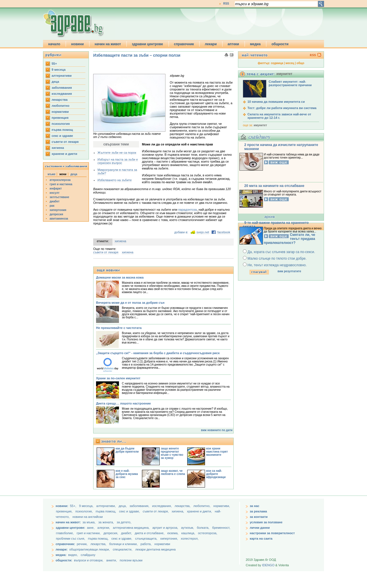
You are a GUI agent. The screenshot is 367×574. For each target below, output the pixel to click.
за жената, (106, 522)
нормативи (60, 111)
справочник (184, 44)
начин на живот (108, 44)
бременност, (221, 527)
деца (55, 81)
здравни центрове (147, 44)
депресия (56, 214)
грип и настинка (61, 184)
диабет (55, 201)
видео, (73, 555)
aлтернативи (62, 75)
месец (290, 63)
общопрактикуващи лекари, (89, 549)
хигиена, (178, 511)
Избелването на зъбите (114, 180)
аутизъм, (188, 527)
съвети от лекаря (65, 141)
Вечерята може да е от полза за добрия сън (130, 302)
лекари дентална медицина (155, 549)
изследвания (62, 93)
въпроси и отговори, (88, 560)
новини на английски (88, 516)
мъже (51, 174)
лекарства (60, 99)
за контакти (259, 516)
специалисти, (122, 549)
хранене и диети (64, 153)
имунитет (260, 125)
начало (54, 44)
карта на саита (261, 538)
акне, (91, 527)
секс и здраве (62, 135)
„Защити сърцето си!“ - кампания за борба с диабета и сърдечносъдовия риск (158, 353)
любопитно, (202, 506)
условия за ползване (266, 522)
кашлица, (188, 533)
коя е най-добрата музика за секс (127, 474)
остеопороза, (207, 533)
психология (61, 123)
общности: (64, 560)
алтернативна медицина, (132, 527)
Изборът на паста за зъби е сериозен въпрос (117, 161)
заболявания (62, 87)
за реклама (258, 511)
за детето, (124, 522)
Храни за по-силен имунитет (118, 378)
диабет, (127, 533)
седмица (277, 63)
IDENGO (268, 565)
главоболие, (65, 533)
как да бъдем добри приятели (127, 450)
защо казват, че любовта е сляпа (173, 472)
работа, (146, 544)
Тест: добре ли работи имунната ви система (282, 108)
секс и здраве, (130, 511)
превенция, (64, 511)
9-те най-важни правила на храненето (276, 223)
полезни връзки (131, 560)
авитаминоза (59, 218)
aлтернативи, (106, 506)
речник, (82, 544)
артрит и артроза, (165, 527)
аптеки (233, 44)
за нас (254, 506)
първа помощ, (106, 511)
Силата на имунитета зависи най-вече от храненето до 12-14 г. (279, 116)
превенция (60, 117)
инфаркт (56, 188)
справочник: (65, 544)
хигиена (58, 147)
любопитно (60, 105)
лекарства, (183, 506)
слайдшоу (88, 555)
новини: (62, 506)
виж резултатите (289, 271)
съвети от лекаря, (156, 511)
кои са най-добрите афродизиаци (216, 474)
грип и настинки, (89, 533)
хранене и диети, (200, 511)
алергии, (104, 527)
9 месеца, (86, 506)
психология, (84, 511)
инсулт (54, 192)
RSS (226, 3)
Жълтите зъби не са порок (116, 152)
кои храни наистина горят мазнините (217, 451)
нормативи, (221, 506)
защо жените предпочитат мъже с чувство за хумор (172, 453)
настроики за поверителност (272, 533)
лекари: (62, 549)
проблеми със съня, (71, 538)
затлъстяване (59, 197)
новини (77, 44)
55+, (73, 506)
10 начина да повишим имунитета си (276, 101)
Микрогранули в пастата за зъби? (117, 171)
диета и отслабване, (150, 533)
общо (300, 63)
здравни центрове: (70, 527)
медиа (255, 44)
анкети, (111, 560)
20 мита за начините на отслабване (274, 186)
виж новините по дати (217, 430)
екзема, (173, 533)
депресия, (111, 533)
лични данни (260, 527)
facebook (223, 232)
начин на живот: (68, 522)
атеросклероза (60, 180)
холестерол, (190, 538)
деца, (123, 506)
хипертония (58, 210)
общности (280, 44)
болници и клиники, (123, 544)
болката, (203, 527)
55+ (54, 63)
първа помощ (62, 129)
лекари (211, 44)
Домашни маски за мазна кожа (120, 277)
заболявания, (140, 506)
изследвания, (162, 506)
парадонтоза (187, 209)
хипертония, (169, 538)
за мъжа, (89, 522)
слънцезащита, (146, 538)
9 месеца (59, 69)
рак (52, 205)
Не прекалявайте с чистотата (119, 328)
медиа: (61, 555)
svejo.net (202, 232)
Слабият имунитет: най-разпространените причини (290, 83)
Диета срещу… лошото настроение (123, 403)
